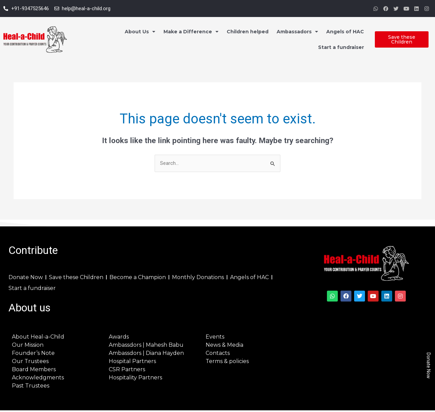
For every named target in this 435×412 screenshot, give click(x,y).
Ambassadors (297, 31)
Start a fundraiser (341, 47)
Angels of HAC (345, 32)
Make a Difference (191, 31)
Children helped (247, 32)
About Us (140, 31)
